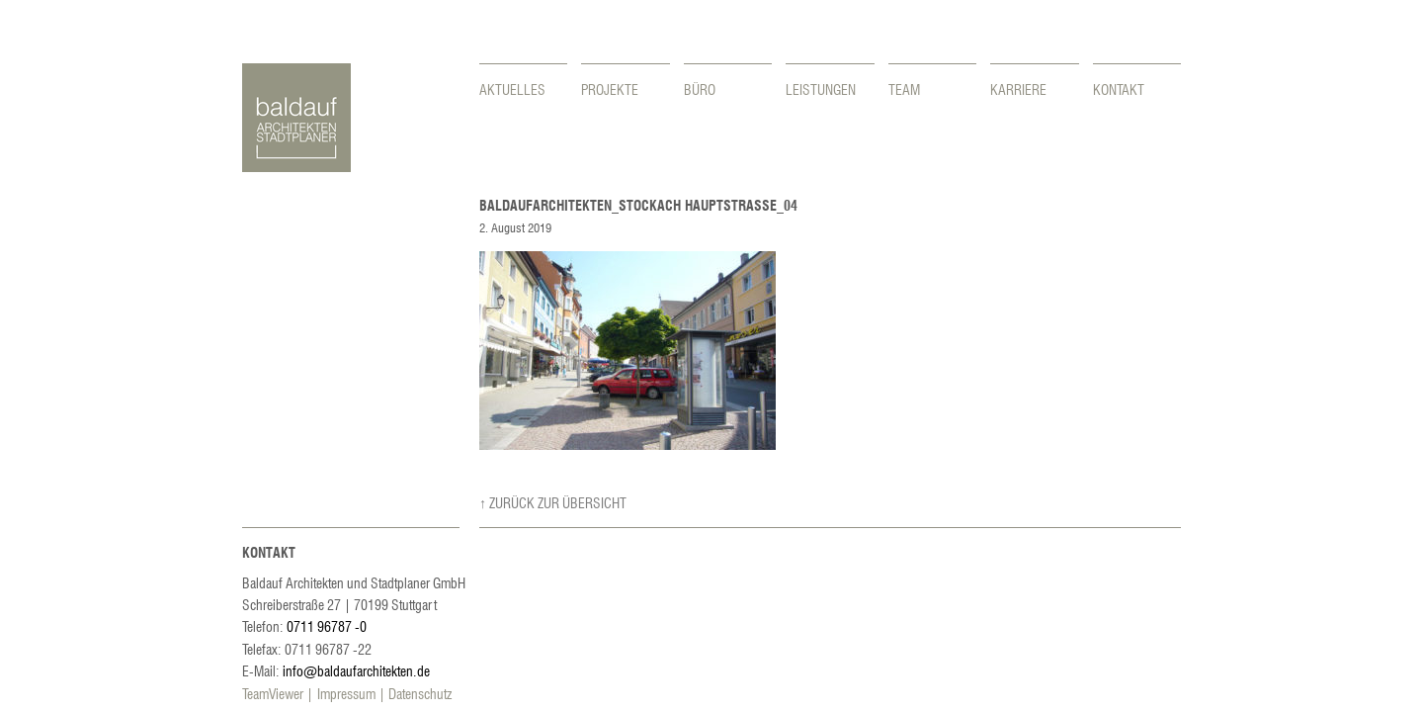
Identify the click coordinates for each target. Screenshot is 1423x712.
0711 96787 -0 (327, 626)
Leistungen (821, 89)
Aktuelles (512, 89)
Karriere (1018, 89)
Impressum (346, 693)
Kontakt (1118, 89)
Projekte (609, 89)
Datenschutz (420, 693)
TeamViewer (272, 693)
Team (904, 89)
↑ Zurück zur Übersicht (553, 502)
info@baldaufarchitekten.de (356, 670)
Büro (699, 89)
